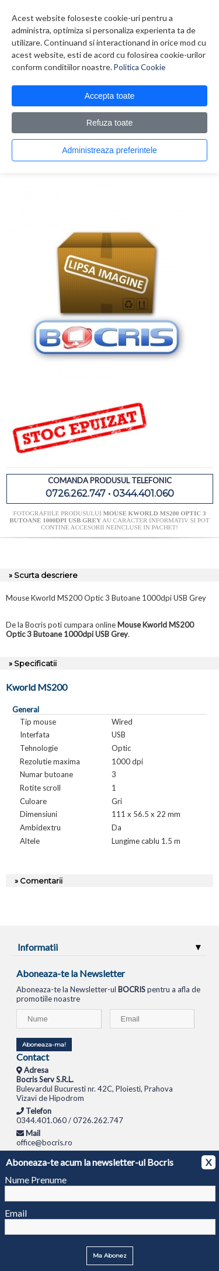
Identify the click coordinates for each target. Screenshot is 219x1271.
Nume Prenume (36, 1179)
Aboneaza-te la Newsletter (70, 973)
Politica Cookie (139, 67)
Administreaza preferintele (109, 150)
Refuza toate (109, 122)
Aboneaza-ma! (44, 1044)
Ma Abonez (110, 1255)
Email (16, 1212)
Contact (32, 1056)
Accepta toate (110, 96)
